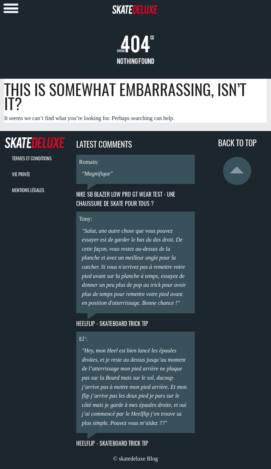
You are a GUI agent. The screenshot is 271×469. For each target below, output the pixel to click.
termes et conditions (32, 158)
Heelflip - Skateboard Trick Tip (112, 323)
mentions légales (28, 190)
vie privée (21, 174)
